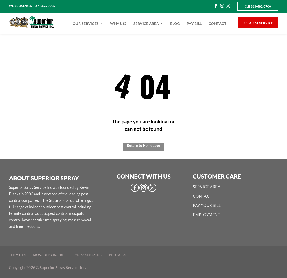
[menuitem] (88, 24)
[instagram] (222, 6)
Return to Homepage (143, 145)
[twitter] (228, 6)
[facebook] (216, 6)
